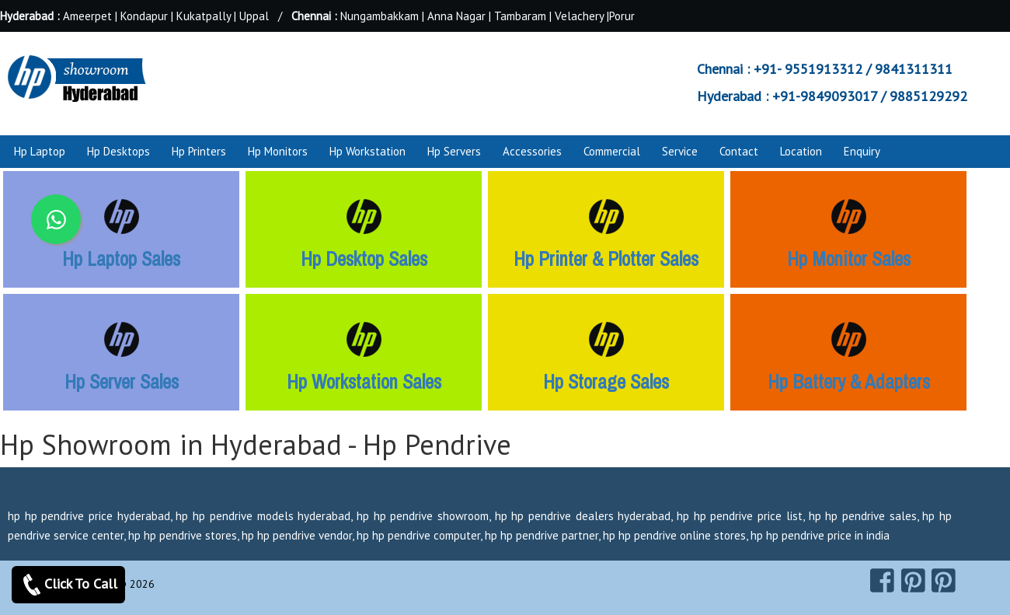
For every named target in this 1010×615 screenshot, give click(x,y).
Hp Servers (454, 151)
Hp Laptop (39, 151)
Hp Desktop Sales (364, 259)
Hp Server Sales (121, 382)
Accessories (532, 151)
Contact (738, 151)
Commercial (611, 151)
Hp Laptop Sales (121, 259)
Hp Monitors (278, 151)
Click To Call (68, 584)
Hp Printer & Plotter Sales (606, 259)
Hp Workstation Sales (364, 382)
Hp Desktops (118, 151)
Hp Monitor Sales (849, 259)
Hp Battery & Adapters (849, 382)
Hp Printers (199, 151)
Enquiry (862, 151)
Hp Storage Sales (606, 382)
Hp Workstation (367, 151)
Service (680, 151)
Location (801, 151)
